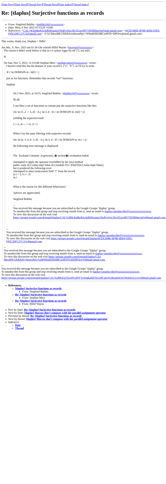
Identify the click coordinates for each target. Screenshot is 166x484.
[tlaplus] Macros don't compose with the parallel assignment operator (65, 312)
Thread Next (50, 4)
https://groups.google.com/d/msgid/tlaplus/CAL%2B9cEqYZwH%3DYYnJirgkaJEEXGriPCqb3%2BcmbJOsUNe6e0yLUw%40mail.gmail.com (81, 277)
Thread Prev (35, 4)
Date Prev (7, 4)
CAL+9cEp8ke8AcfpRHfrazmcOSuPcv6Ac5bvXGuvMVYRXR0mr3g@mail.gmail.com (72, 30)
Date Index (65, 4)
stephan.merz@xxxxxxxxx (72, 62)
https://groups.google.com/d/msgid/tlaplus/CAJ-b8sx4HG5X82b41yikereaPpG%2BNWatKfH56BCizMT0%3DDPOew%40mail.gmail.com (54, 258)
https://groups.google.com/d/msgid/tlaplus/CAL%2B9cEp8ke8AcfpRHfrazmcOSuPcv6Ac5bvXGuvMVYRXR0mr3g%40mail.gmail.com (89, 217)
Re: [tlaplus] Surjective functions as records (41, 294)
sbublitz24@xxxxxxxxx (50, 24)
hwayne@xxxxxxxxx (80, 47)
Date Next (20, 4)
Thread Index (80, 4)
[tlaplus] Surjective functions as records (38, 288)
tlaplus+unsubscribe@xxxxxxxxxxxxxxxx (128, 211)
